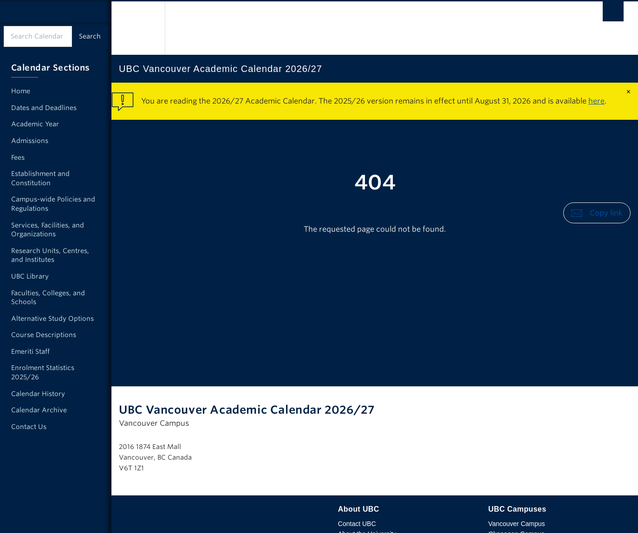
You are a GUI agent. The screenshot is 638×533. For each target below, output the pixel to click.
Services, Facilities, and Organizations (47, 229)
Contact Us (28, 426)
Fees (18, 157)
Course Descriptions (43, 334)
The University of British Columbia (138, 28)
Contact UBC (357, 523)
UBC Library (30, 276)
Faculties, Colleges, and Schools (48, 297)
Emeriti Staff (30, 351)
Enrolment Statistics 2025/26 (42, 372)
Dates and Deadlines (44, 107)
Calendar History (38, 393)
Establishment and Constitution (40, 178)
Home (20, 91)
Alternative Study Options (52, 318)
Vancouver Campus (516, 523)
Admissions (29, 140)
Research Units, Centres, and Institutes (50, 255)
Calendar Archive (39, 410)
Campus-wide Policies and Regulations (53, 203)
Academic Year (35, 124)
